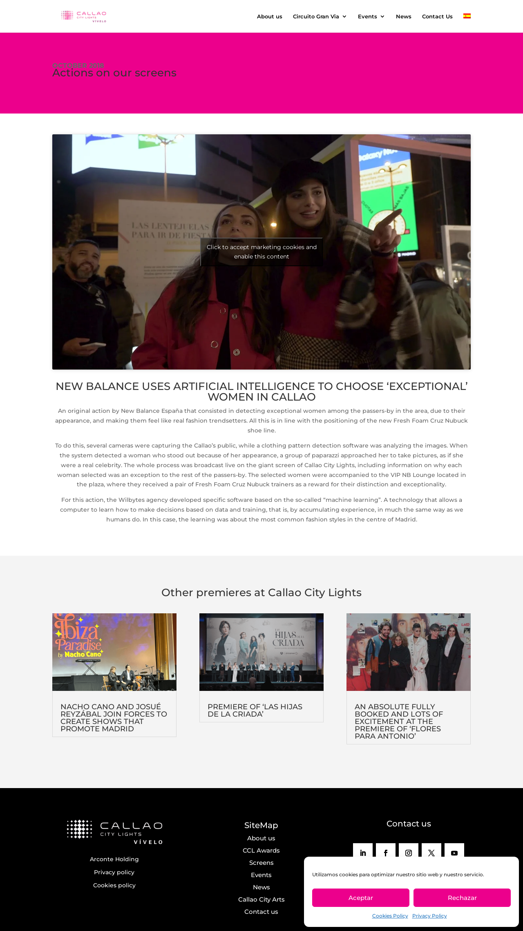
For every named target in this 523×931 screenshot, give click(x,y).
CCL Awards (261, 850)
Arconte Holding (114, 859)
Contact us (261, 911)
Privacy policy (114, 872)
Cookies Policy (390, 916)
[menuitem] (467, 23)
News (403, 16)
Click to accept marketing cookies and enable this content (262, 251)
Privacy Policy (429, 916)
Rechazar (462, 898)
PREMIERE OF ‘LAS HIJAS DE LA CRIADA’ (255, 710)
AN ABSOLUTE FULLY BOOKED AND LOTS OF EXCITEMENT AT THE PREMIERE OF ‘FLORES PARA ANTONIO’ (399, 721)
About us (269, 16)
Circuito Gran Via (316, 16)
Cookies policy (114, 885)
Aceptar (361, 898)
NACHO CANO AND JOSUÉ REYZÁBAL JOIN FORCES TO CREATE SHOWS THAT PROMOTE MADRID (113, 717)
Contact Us (437, 16)
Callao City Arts (261, 899)
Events (367, 16)
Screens (261, 862)
